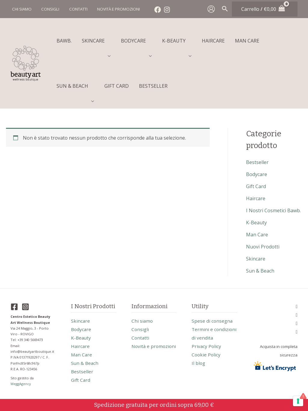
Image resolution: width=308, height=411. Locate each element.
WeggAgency (21, 383)
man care (257, 234)
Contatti (140, 337)
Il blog (199, 371)
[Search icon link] (225, 9)
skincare (255, 258)
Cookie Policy (206, 363)
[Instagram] (164, 9)
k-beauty (256, 222)
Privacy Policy (207, 354)
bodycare (256, 174)
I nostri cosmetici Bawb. (273, 210)
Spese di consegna (212, 321)
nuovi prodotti (262, 246)
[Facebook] (154, 9)
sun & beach (260, 270)
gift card (256, 186)
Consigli (140, 329)
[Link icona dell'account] (211, 9)
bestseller (257, 162)
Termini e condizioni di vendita (206, 337)
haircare (255, 198)
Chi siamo (142, 321)
